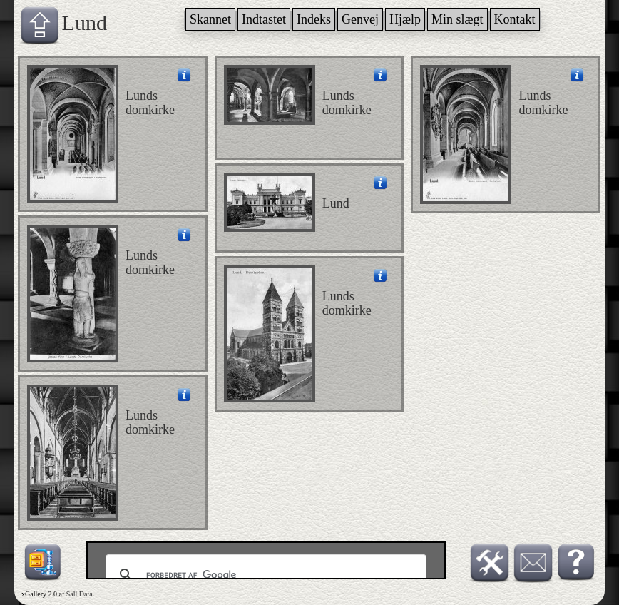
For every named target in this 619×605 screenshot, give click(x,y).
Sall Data (79, 594)
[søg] (264, 575)
